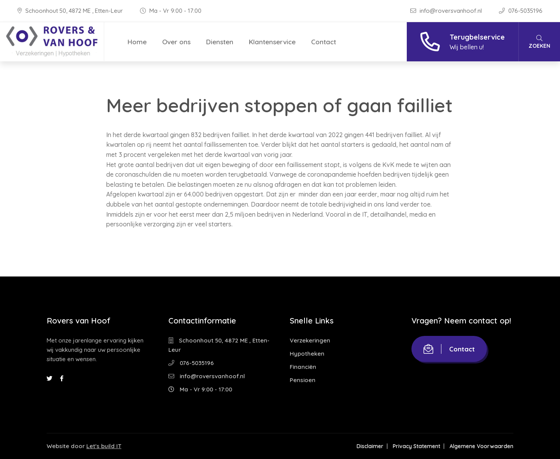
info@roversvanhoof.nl (446, 10)
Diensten (219, 42)
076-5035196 (520, 10)
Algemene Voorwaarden (481, 446)
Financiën (303, 366)
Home (137, 42)
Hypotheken (307, 353)
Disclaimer (370, 446)
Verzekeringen (310, 340)
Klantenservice (272, 42)
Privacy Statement (416, 446)
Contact (323, 42)
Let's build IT (103, 446)
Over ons (176, 42)
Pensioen (302, 380)
